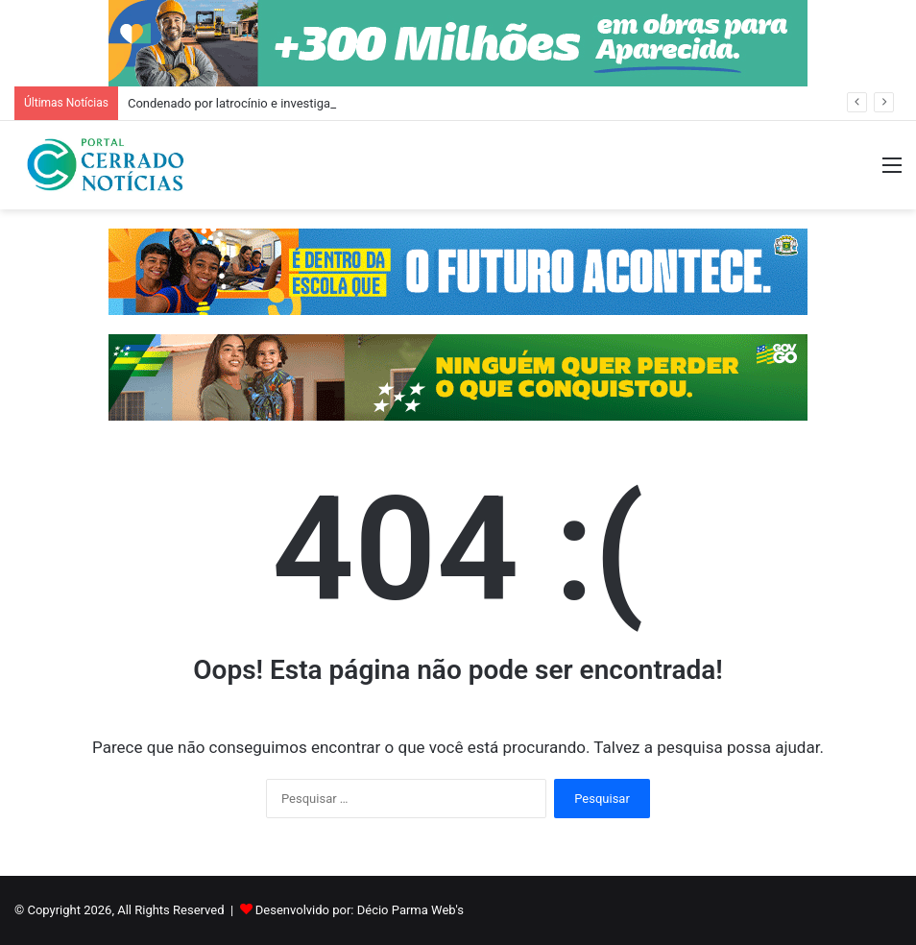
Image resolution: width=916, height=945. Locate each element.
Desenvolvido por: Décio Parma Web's (359, 910)
